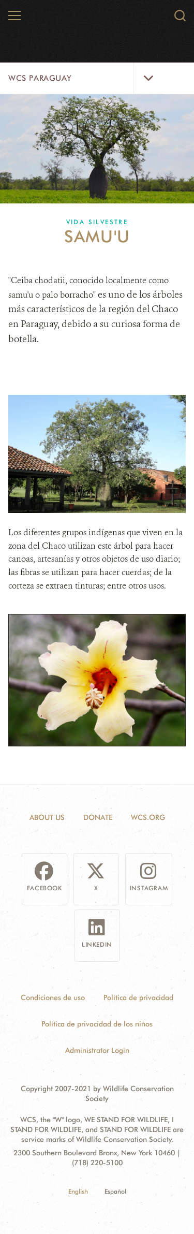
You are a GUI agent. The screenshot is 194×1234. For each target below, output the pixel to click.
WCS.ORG (148, 817)
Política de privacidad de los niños (97, 1024)
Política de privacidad (138, 997)
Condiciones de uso (53, 997)
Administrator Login (97, 1050)
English (78, 1191)
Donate (97, 817)
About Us (47, 817)
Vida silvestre (97, 222)
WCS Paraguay (39, 78)
